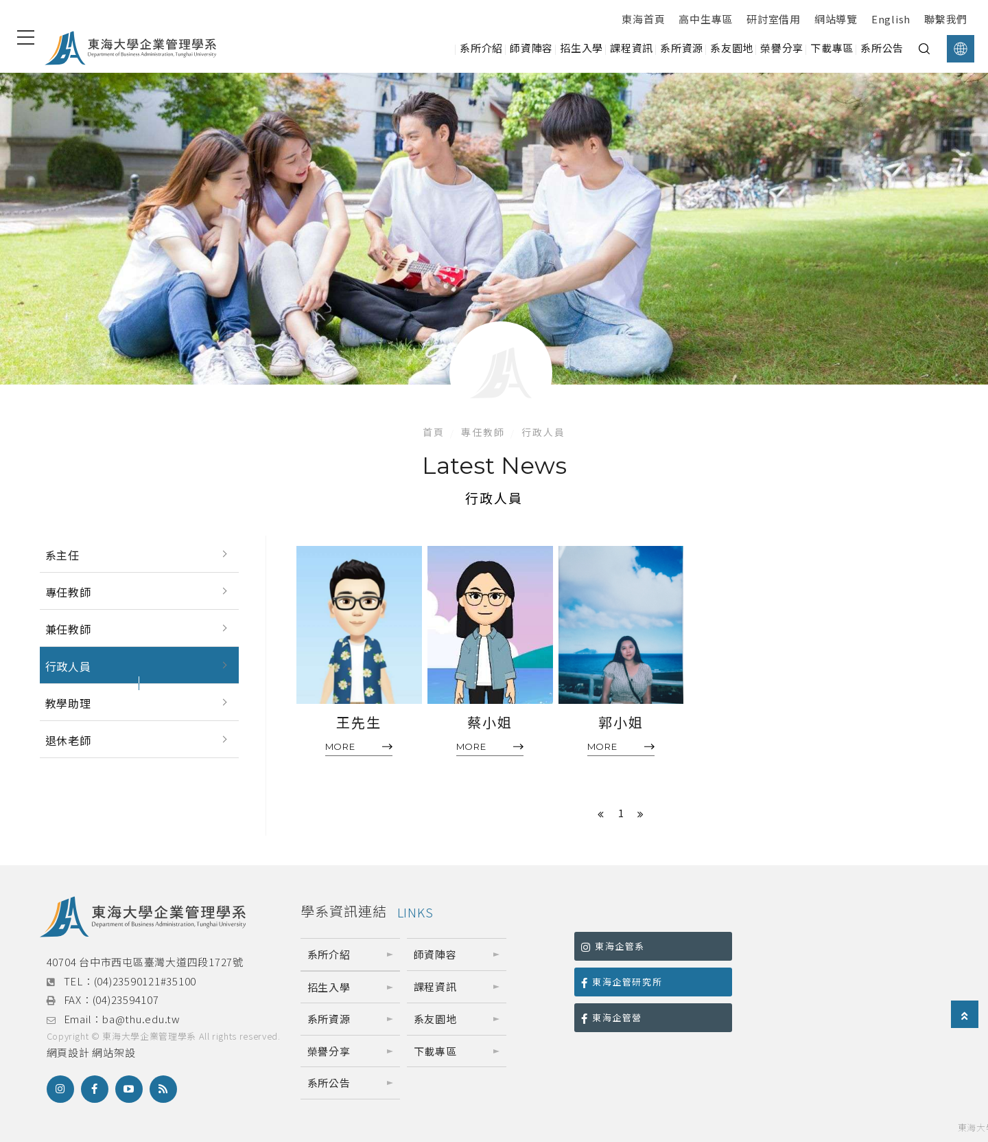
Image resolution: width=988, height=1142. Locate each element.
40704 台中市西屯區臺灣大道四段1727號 (145, 962)
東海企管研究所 (621, 981)
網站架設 (113, 1052)
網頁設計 (68, 1052)
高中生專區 (706, 19)
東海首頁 (643, 19)
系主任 (62, 555)
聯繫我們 (945, 19)
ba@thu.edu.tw (141, 1019)
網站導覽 (836, 19)
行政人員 (543, 432)
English (890, 19)
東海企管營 (611, 1017)
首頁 (434, 432)
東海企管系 (613, 945)
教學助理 (68, 703)
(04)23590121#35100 (145, 981)
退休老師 (68, 740)
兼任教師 (68, 629)
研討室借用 (773, 19)
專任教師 (483, 432)
